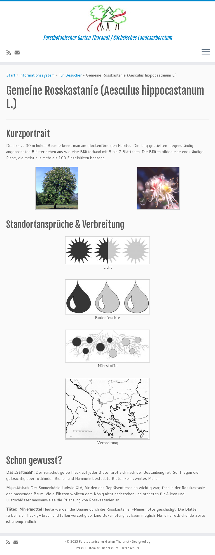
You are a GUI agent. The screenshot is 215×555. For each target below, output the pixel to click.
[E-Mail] (19, 52)
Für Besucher (70, 75)
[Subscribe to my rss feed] (10, 52)
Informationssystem (37, 75)
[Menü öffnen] (206, 52)
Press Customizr (87, 548)
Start (10, 75)
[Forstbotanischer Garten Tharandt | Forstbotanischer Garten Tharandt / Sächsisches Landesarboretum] (107, 18)
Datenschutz (130, 548)
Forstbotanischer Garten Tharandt (104, 541)
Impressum (110, 548)
